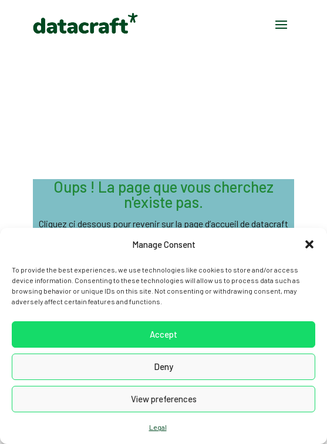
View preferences (164, 398)
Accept (163, 334)
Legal (158, 427)
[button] (309, 244)
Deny (163, 366)
